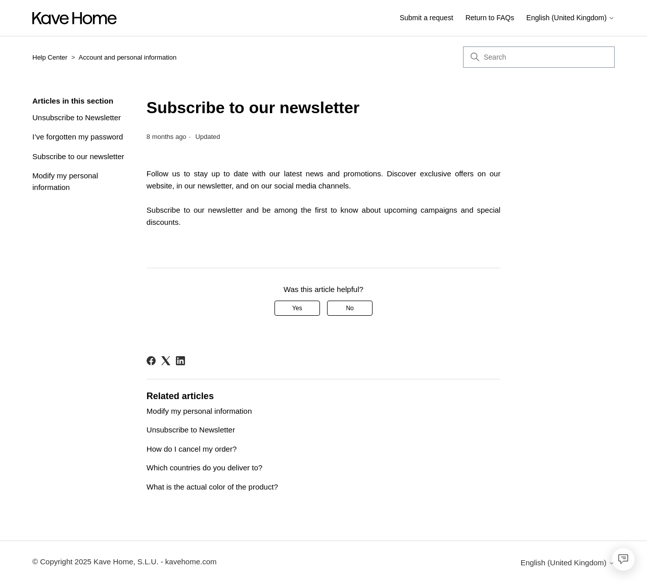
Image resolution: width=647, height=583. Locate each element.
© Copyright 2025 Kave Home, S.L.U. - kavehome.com (124, 561)
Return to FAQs (490, 18)
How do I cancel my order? (192, 449)
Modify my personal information (65, 181)
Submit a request (426, 18)
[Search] (539, 57)
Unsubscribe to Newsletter (76, 117)
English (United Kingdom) (570, 18)
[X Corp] (165, 360)
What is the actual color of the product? (212, 486)
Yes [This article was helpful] (297, 308)
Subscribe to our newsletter (78, 156)
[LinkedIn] (180, 360)
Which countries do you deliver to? (204, 467)
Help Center (49, 57)
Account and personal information (128, 57)
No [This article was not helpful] (349, 308)
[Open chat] (623, 559)
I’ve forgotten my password (77, 136)
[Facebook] (151, 360)
